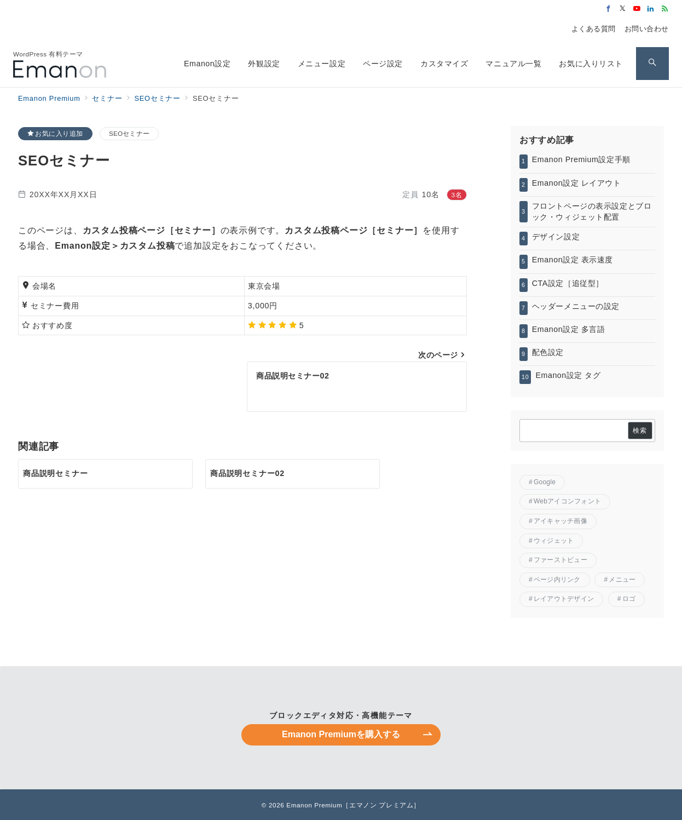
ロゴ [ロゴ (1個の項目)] (628, 599)
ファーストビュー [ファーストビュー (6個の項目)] (560, 560)
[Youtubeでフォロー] (637, 9)
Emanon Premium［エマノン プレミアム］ (353, 804)
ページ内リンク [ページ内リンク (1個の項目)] (557, 579)
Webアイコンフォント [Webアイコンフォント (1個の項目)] (567, 501)
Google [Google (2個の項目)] (545, 482)
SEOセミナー (129, 133)
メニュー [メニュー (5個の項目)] (622, 579)
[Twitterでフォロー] (623, 9)
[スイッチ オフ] (652, 63)
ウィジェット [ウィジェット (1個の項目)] (554, 540)
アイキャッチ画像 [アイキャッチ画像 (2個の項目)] (560, 521)
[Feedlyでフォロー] (665, 9)
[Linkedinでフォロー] (651, 9)
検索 (640, 430)
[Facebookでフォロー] (608, 9)
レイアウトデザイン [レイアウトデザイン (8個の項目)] (564, 599)
